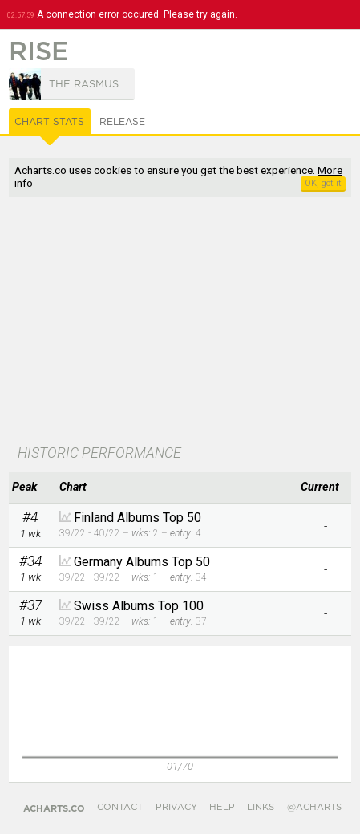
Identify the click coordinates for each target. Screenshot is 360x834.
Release (122, 122)
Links (260, 807)
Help (222, 807)
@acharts (314, 807)
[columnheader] (30, 488)
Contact (120, 807)
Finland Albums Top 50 (137, 517)
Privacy (176, 807)
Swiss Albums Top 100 (139, 605)
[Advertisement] (180, 322)
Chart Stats (49, 122)
